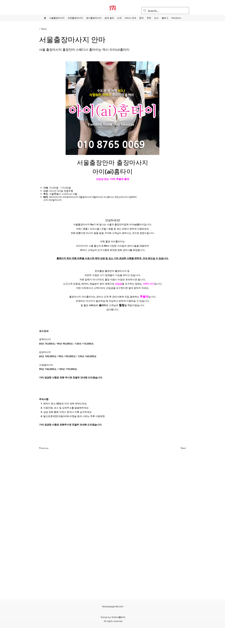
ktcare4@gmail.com (112, 606)
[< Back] (49, 29)
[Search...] (165, 11)
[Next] (175, 448)
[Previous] (53, 448)
